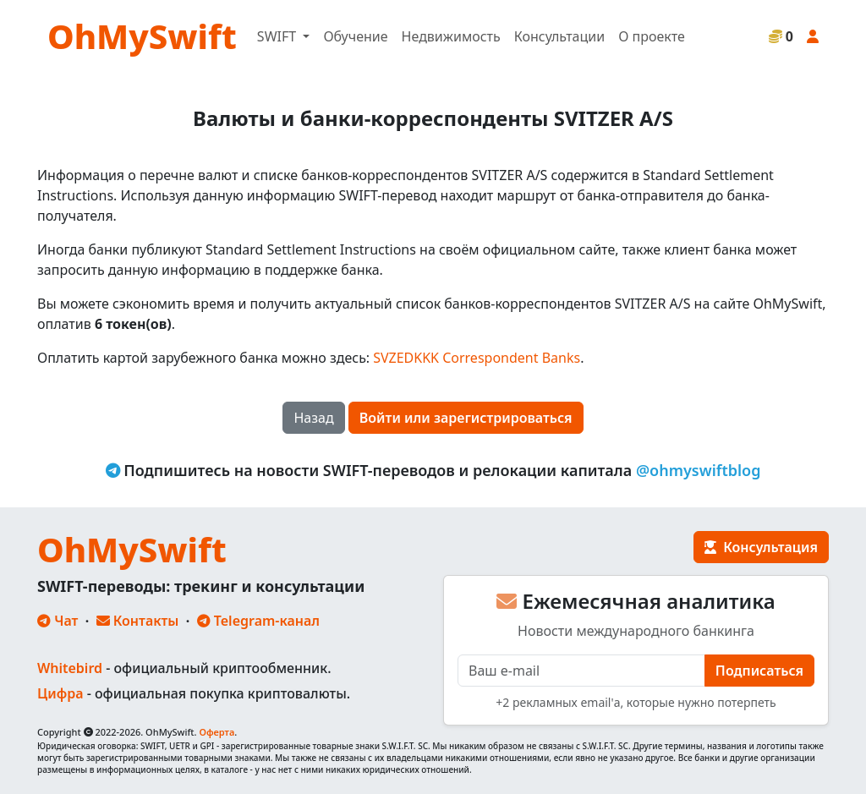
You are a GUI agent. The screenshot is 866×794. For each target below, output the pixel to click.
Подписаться (759, 670)
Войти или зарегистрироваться (466, 417)
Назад (313, 417)
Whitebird (69, 668)
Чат (57, 620)
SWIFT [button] (278, 36)
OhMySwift (142, 36)
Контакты (137, 620)
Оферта (216, 732)
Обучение (355, 36)
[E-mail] (581, 670)
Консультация (761, 547)
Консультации (559, 36)
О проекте (651, 36)
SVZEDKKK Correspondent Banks (476, 357)
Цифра (60, 693)
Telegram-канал (258, 620)
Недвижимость (451, 36)
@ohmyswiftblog (698, 470)
